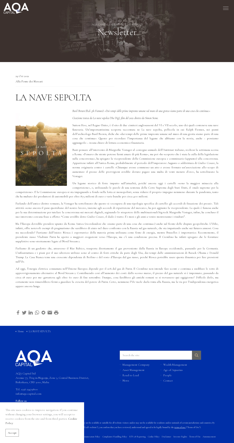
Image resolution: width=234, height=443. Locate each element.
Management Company (136, 365)
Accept (12, 438)
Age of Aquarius (173, 370)
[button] (196, 355)
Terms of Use (195, 436)
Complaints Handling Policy (114, 436)
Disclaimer (166, 436)
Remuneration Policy (91, 436)
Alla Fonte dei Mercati (29, 81)
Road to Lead (130, 375)
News (125, 380)
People (167, 375)
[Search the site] (160, 355)
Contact (168, 380)
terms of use (179, 427)
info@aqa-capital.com (28, 394)
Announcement (209, 436)
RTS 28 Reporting (137, 436)
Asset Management (133, 370)
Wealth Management (175, 365)
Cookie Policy (154, 436)
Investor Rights (180, 436)
